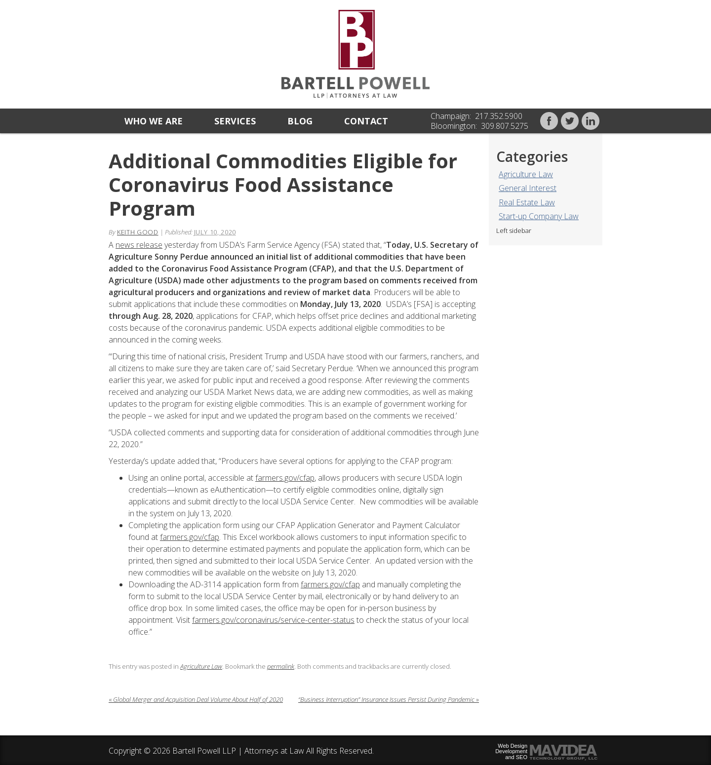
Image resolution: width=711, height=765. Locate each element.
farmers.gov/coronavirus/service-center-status (273, 619)
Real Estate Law (527, 202)
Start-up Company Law (539, 216)
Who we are (153, 121)
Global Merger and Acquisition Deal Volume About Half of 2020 (196, 699)
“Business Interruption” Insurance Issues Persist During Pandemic (388, 699)
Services (235, 121)
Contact (366, 121)
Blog (300, 121)
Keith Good (137, 232)
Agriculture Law (526, 174)
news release (139, 244)
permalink (280, 666)
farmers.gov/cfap (285, 477)
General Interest (527, 188)
